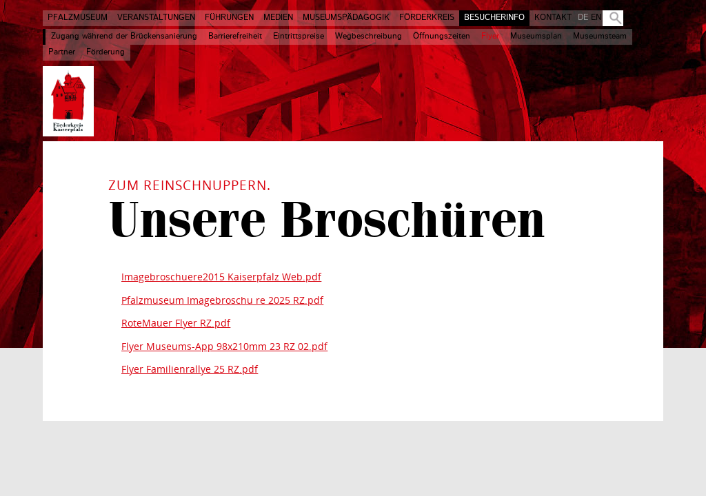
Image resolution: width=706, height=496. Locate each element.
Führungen (229, 18)
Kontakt (553, 18)
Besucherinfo (494, 18)
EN (596, 18)
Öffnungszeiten (441, 36)
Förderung (105, 52)
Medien (278, 18)
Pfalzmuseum (78, 18)
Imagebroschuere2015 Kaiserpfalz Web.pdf (221, 276)
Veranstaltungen (156, 18)
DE (583, 18)
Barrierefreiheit (235, 36)
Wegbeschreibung (368, 36)
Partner (61, 52)
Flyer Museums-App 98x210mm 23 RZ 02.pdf (224, 346)
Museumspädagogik (346, 18)
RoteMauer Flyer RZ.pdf (175, 322)
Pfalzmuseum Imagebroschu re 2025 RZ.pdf (222, 300)
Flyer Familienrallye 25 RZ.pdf (189, 368)
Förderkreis (426, 18)
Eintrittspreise (298, 36)
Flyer (490, 36)
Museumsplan (536, 36)
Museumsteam (600, 36)
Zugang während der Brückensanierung (124, 36)
